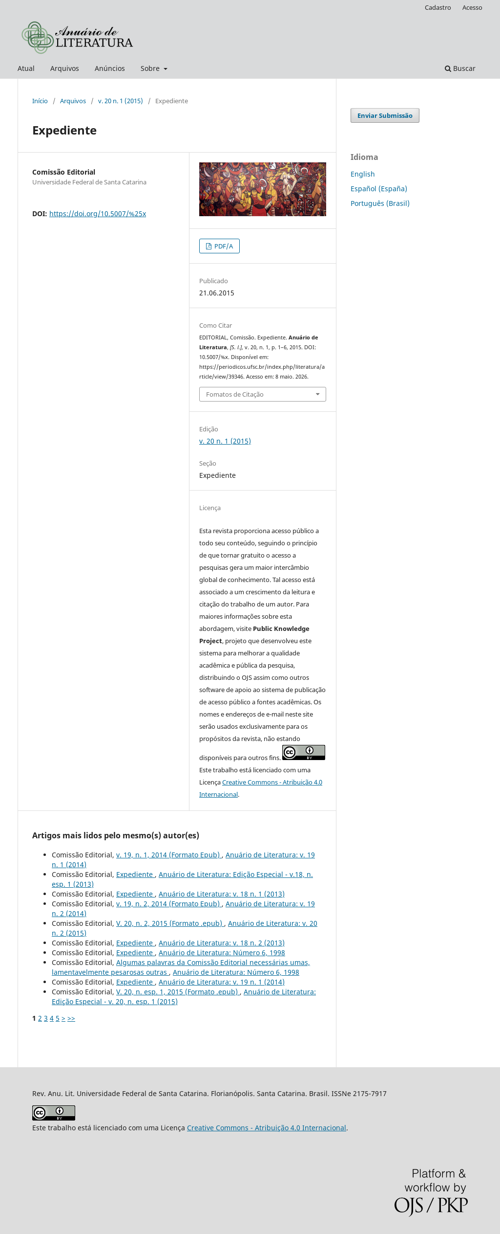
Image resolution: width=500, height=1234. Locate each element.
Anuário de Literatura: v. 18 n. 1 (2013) (222, 893)
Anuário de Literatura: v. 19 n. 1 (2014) (222, 982)
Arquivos (64, 68)
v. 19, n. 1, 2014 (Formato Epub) (169, 854)
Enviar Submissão (385, 115)
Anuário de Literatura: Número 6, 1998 (222, 952)
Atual (26, 68)
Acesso (472, 7)
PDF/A (223, 246)
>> (71, 1018)
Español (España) (379, 188)
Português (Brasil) (380, 203)
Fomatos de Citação (235, 394)
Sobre (151, 68)
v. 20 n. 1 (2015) (120, 100)
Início (40, 100)
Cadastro (438, 7)
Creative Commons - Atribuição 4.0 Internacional (266, 1127)
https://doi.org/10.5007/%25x (97, 213)
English (363, 174)
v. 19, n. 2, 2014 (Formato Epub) (169, 903)
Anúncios (110, 68)
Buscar (460, 68)
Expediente (135, 874)
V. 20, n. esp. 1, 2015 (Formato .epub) (178, 991)
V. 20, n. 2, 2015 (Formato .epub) (170, 923)
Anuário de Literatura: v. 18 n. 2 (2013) (222, 942)
